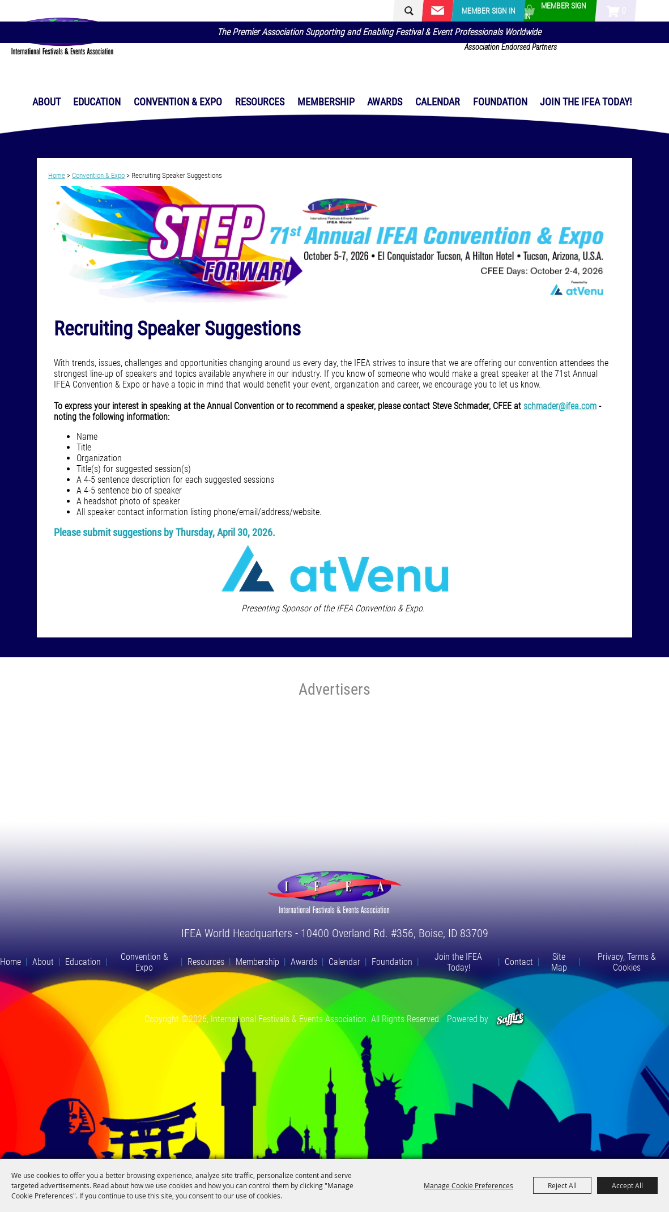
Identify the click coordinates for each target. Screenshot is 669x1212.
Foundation (500, 102)
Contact (519, 961)
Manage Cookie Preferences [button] (468, 1185)
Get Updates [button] (437, 11)
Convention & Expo (178, 102)
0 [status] (624, 11)
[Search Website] (419, 11)
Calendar (437, 102)
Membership (326, 102)
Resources (259, 102)
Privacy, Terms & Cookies (627, 962)
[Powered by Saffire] (510, 1019)
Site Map (559, 962)
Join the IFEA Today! (586, 102)
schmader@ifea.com (559, 406)
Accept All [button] (627, 1185)
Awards (384, 102)
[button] (334, 246)
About (46, 102)
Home (56, 175)
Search (404, 10)
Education (97, 102)
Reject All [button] (562, 1185)
